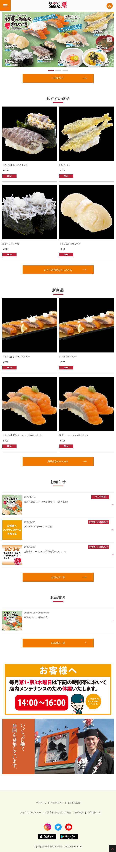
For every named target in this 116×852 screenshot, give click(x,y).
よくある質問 (74, 803)
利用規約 (79, 812)
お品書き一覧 (58, 643)
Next (109, 39)
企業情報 (92, 812)
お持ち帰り (58, 78)
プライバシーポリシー (30, 812)
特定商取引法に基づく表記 (58, 812)
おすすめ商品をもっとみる (58, 269)
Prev (6, 39)
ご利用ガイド (57, 803)
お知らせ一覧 (58, 577)
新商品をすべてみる (58, 461)
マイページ (41, 803)
